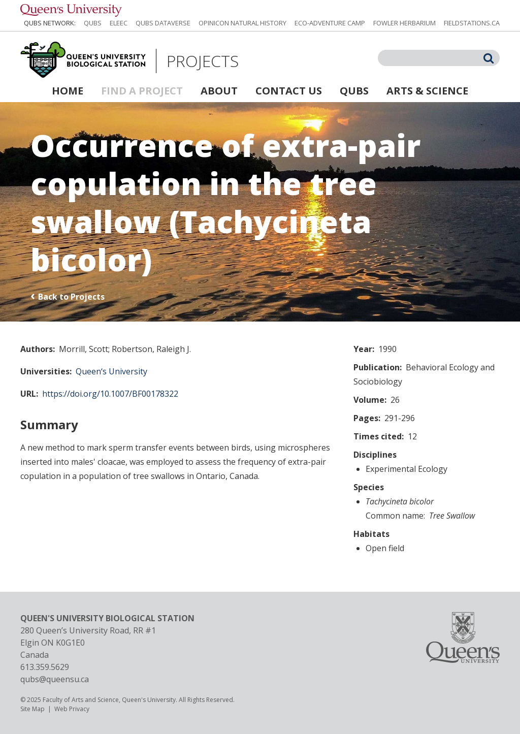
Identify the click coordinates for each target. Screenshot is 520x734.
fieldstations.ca (472, 23)
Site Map (32, 709)
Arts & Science (427, 91)
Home (67, 91)
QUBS (93, 23)
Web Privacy (71, 709)
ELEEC (118, 23)
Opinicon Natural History (242, 23)
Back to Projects (71, 296)
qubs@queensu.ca (54, 679)
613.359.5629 (44, 667)
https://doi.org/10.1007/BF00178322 (110, 393)
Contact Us (288, 91)
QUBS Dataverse (163, 23)
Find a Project (142, 91)
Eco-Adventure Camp (330, 23)
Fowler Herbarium (404, 23)
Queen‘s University (111, 371)
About (219, 91)
